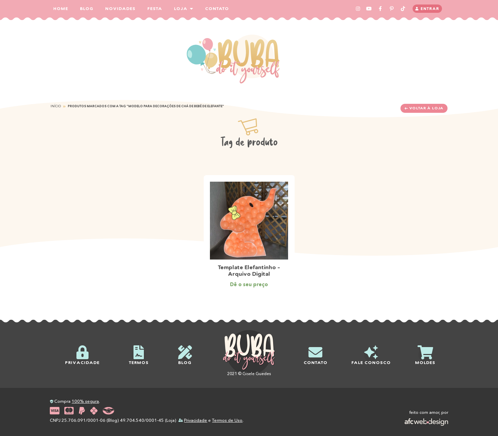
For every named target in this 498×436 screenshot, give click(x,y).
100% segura (85, 401)
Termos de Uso (227, 420)
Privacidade (195, 420)
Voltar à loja (424, 108)
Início (55, 106)
